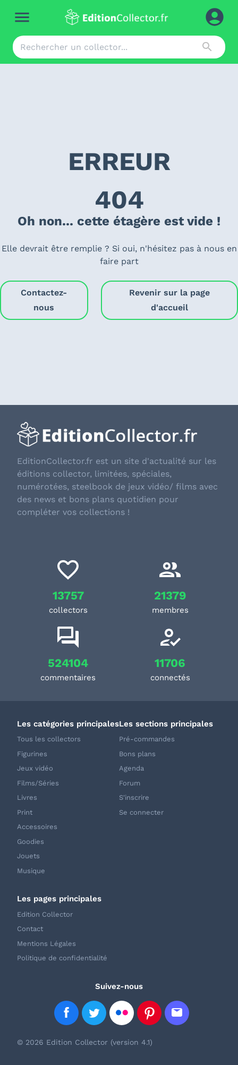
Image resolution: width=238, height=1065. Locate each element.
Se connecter (141, 812)
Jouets (28, 856)
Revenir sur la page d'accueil (169, 300)
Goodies (30, 842)
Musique (31, 871)
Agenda (131, 768)
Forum (129, 783)
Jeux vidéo (35, 768)
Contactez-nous (44, 300)
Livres (27, 797)
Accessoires (37, 827)
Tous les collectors (49, 739)
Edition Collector (45, 914)
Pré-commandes (147, 739)
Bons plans (137, 754)
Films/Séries (38, 783)
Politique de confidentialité (62, 958)
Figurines (32, 754)
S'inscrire (134, 797)
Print (24, 812)
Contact (30, 929)
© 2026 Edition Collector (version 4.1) (84, 1042)
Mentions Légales (46, 944)
